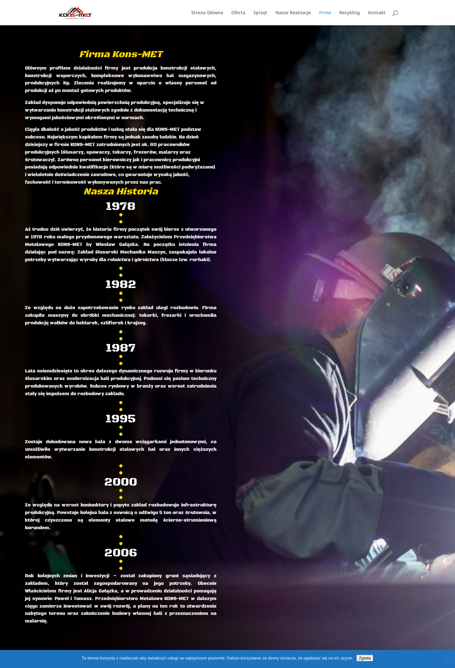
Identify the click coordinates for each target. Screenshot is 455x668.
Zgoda (365, 658)
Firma (325, 12)
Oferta (238, 12)
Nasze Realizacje (293, 12)
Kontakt (376, 12)
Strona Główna (207, 12)
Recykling (349, 12)
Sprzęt (260, 12)
